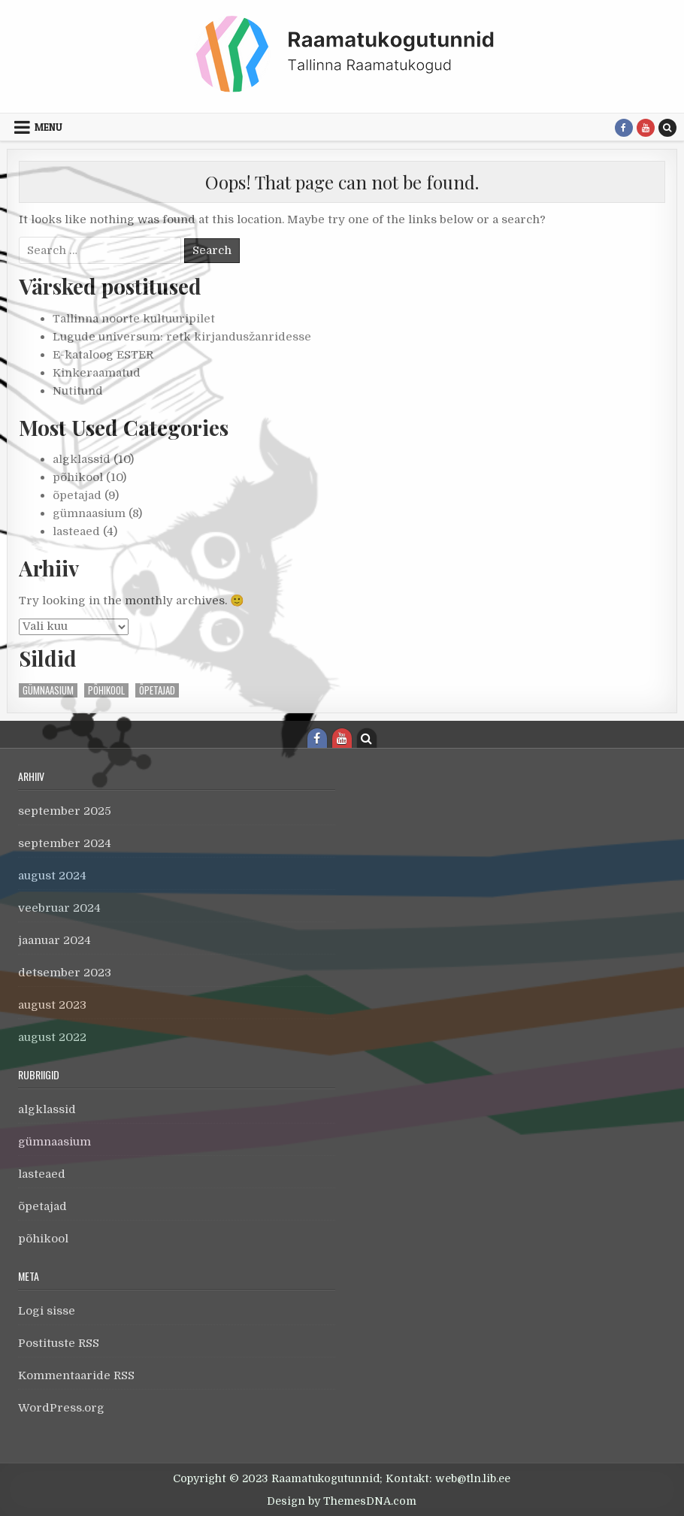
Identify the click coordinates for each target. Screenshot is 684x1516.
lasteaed (76, 531)
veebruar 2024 (59, 908)
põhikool (78, 477)
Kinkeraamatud (97, 373)
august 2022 (52, 1037)
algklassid (81, 459)
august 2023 (52, 1005)
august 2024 (52, 875)
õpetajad (77, 495)
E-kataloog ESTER (103, 355)
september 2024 (64, 843)
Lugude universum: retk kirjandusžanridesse (182, 336)
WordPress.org (61, 1408)
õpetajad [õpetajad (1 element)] (157, 690)
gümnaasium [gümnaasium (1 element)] (48, 690)
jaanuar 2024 (54, 940)
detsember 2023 (64, 972)
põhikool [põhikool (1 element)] (106, 690)
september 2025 (64, 811)
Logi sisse (46, 1311)
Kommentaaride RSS (76, 1375)
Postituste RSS (58, 1343)
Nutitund (78, 391)
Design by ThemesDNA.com (341, 1501)
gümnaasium (89, 513)
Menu (48, 127)
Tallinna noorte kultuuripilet (134, 318)
